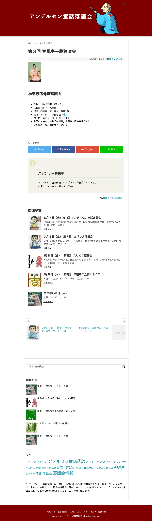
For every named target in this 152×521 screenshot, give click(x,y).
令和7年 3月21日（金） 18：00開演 (56, 398)
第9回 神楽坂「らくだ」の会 (52, 385)
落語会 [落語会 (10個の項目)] (47, 473)
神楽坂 (106, 198)
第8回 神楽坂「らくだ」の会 (52, 435)
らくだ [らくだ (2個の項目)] (40, 462)
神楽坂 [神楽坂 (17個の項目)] (120, 467)
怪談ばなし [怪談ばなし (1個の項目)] (79, 468)
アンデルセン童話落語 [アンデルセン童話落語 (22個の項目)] (64, 461)
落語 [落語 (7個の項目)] (39, 473)
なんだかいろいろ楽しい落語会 (53, 423)
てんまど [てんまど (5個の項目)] (31, 462)
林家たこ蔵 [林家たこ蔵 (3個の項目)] (102, 467)
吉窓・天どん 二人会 (78, 511)
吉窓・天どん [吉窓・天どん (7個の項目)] (66, 467)
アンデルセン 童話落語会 (56, 511)
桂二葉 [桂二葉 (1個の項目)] (111, 468)
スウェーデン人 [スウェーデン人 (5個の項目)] (112, 462)
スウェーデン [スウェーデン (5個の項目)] (94, 462)
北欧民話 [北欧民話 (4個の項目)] (51, 467)
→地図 (64, 114)
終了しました (116, 58)
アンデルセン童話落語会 (72, 516)
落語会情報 (117, 198)
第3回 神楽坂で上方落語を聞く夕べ (56, 410)
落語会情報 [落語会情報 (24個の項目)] (63, 473)
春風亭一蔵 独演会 (98, 511)
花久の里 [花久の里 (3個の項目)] (30, 473)
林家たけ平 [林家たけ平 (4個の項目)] (90, 467)
